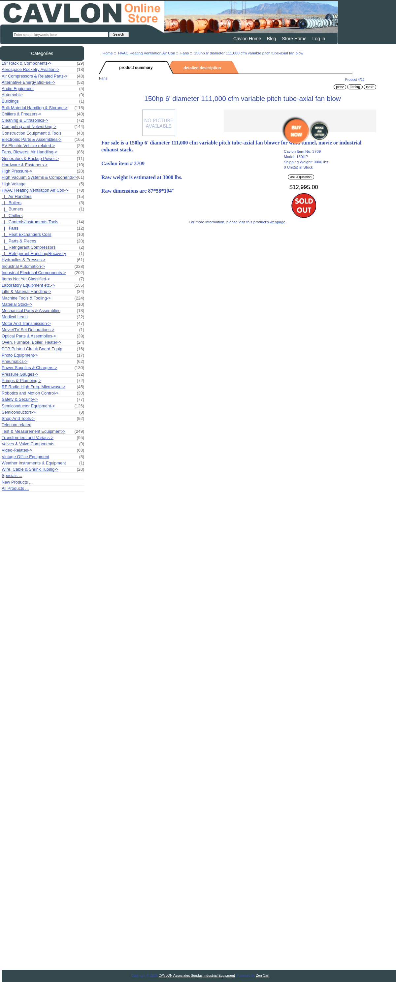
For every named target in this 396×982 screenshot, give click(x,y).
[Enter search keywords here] (60, 34)
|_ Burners (43, 209)
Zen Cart (263, 975)
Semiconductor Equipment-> (43, 406)
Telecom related (16, 424)
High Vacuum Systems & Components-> (43, 177)
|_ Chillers (12, 215)
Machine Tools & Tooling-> (43, 298)
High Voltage (43, 184)
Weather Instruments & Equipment (43, 463)
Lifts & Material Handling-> (43, 291)
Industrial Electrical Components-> (43, 272)
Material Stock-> (43, 304)
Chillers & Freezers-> (43, 114)
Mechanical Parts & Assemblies (43, 310)
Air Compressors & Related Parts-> (43, 76)
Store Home (294, 38)
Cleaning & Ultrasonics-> (43, 120)
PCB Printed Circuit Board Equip (43, 349)
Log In (319, 38)
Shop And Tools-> (43, 418)
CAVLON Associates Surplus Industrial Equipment (197, 975)
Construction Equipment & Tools (43, 133)
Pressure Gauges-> (43, 374)
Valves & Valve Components (43, 444)
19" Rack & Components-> (43, 63)
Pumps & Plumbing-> (43, 380)
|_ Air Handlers (43, 196)
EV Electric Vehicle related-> (43, 145)
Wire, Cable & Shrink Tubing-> (43, 469)
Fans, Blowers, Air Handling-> (43, 152)
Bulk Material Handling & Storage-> (43, 108)
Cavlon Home (247, 38)
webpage (277, 222)
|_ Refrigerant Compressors (43, 247)
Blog (271, 38)
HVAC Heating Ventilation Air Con (146, 53)
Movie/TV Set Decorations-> (43, 330)
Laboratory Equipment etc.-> (43, 285)
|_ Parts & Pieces (43, 241)
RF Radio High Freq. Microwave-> (43, 387)
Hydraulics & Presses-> (43, 260)
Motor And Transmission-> (43, 323)
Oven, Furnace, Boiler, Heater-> (43, 342)
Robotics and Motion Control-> (43, 393)
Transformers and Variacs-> (43, 437)
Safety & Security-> (43, 399)
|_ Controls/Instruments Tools (43, 222)
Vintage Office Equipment (43, 456)
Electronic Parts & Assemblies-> (43, 139)
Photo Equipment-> (43, 355)
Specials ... (12, 475)
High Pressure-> (43, 171)
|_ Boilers (43, 203)
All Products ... (15, 488)
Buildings (43, 101)
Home (108, 53)
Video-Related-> (43, 450)
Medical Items (43, 317)
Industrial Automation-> (43, 266)
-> (43, 190)
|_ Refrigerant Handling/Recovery (43, 253)
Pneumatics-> (43, 361)
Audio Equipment (43, 88)
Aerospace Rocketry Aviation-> (43, 69)
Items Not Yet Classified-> (43, 279)
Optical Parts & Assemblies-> (43, 336)
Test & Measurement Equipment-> (43, 431)
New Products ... (17, 482)
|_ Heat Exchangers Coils (43, 234)
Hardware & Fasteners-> (43, 165)
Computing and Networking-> (43, 126)
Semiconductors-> (43, 412)
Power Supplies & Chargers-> (43, 367)
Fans (184, 53)
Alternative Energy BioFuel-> (43, 82)
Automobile (43, 95)
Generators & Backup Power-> (43, 158)
